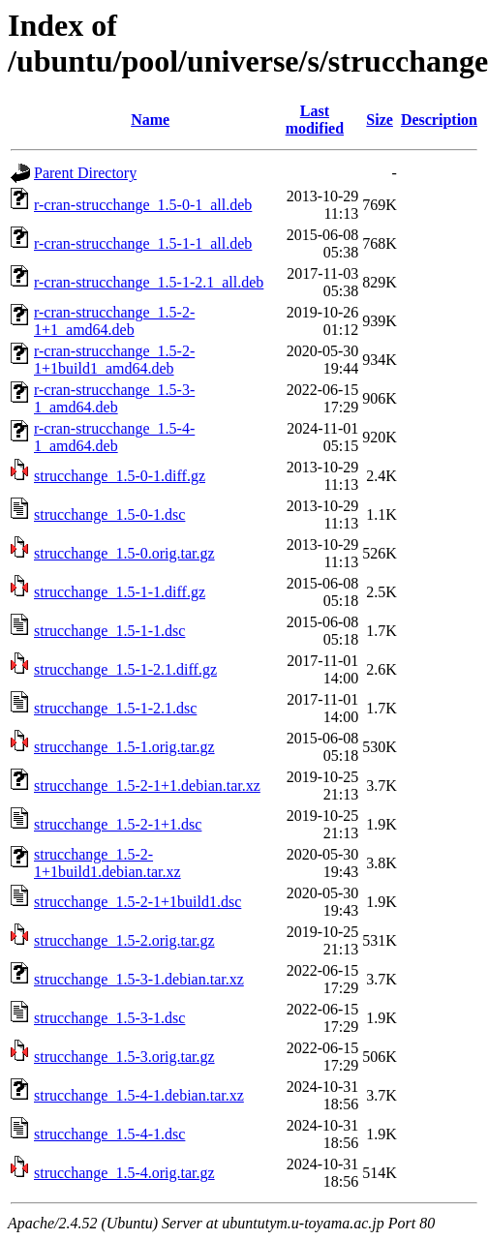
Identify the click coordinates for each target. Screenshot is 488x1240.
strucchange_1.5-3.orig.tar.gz (124, 1056)
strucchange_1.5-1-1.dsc (109, 630)
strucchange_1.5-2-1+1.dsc (117, 824)
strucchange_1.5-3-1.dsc (109, 1018)
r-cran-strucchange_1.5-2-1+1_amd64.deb (114, 321)
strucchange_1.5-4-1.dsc (109, 1134)
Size (379, 119)
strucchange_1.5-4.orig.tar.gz (124, 1172)
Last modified (315, 119)
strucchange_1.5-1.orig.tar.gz (124, 747)
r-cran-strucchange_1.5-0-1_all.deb (143, 205)
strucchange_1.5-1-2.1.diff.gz (125, 669)
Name (150, 119)
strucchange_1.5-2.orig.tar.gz (124, 940)
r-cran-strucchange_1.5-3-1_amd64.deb (114, 398)
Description (439, 119)
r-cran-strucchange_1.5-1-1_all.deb (143, 243)
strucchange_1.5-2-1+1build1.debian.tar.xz (107, 863)
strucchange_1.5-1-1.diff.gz (119, 592)
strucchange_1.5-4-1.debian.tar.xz (139, 1095)
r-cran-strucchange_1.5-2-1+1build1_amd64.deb (114, 360)
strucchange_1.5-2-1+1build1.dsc (137, 901)
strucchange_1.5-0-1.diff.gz (119, 476)
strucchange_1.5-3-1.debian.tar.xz (139, 979)
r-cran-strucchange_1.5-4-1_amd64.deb (114, 437)
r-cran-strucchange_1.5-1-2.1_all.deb (148, 282)
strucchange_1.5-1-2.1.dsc (115, 708)
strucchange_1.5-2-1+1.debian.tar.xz (147, 785)
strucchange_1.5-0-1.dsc (109, 514)
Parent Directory (85, 173)
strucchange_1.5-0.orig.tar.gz (124, 553)
